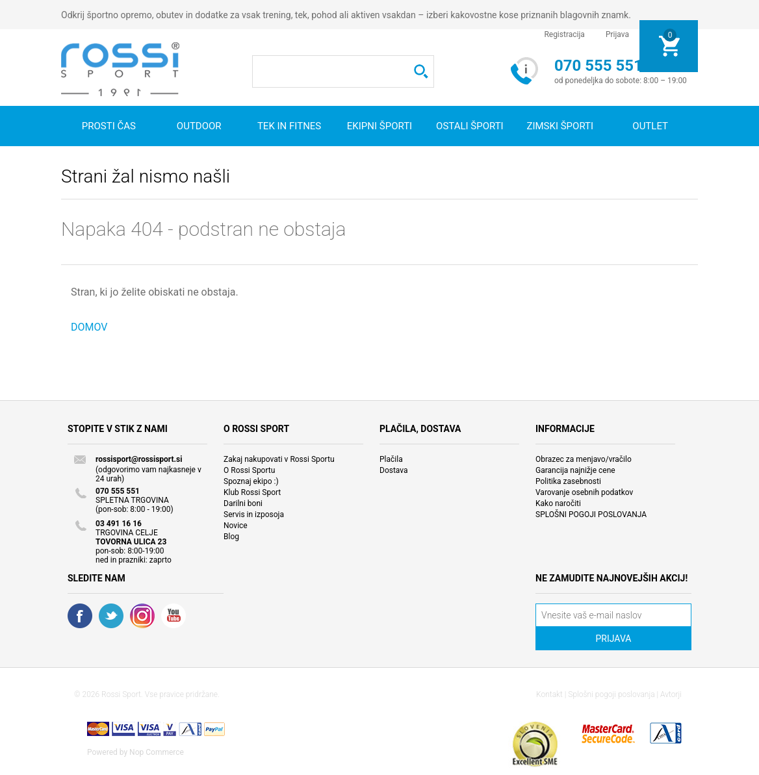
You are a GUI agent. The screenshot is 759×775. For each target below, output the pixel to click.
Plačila (391, 459)
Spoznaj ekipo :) (251, 481)
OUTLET (650, 126)
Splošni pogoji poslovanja (611, 694)
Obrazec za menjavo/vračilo (583, 459)
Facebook (80, 615)
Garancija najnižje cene (575, 470)
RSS (142, 615)
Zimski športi (559, 126)
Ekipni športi (379, 126)
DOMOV (89, 327)
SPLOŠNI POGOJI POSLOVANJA (591, 514)
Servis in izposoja (254, 514)
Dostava (394, 470)
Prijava (617, 34)
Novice (236, 525)
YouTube (173, 615)
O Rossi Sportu (249, 470)
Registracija (564, 34)
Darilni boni (243, 503)
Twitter (111, 615)
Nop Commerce (156, 752)
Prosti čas (109, 126)
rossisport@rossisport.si (139, 459)
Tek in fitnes (289, 126)
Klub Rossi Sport (252, 492)
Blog (231, 536)
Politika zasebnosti (568, 481)
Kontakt (549, 694)
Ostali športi (470, 126)
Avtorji (671, 694)
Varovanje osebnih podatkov (584, 492)
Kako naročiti (558, 503)
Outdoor (199, 126)
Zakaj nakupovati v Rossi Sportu (279, 459)
